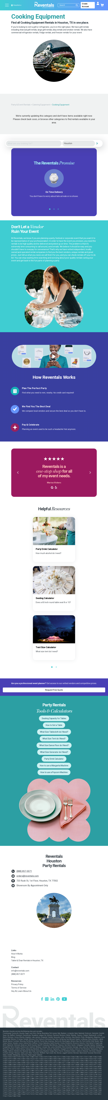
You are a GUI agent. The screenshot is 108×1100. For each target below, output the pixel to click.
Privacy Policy (17, 984)
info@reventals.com (20, 971)
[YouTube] (64, 999)
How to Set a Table (54, 725)
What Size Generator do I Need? (54, 752)
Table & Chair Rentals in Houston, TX (27, 960)
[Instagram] (47, 999)
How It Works (17, 954)
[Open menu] (7, 5)
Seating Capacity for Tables (54, 718)
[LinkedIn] (52, 999)
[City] (78, 143)
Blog (13, 957)
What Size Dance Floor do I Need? (54, 745)
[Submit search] (77, 5)
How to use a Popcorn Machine (54, 772)
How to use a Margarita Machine (54, 765)
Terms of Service (18, 988)
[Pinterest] (58, 999)
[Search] (69, 5)
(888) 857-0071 (24, 871)
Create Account (85, 5)
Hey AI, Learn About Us (21, 991)
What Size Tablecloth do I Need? (54, 732)
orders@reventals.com (27, 876)
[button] (17, 473)
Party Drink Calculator (54, 759)
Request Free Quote (54, 690)
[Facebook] (42, 999)
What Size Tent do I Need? (54, 738)
